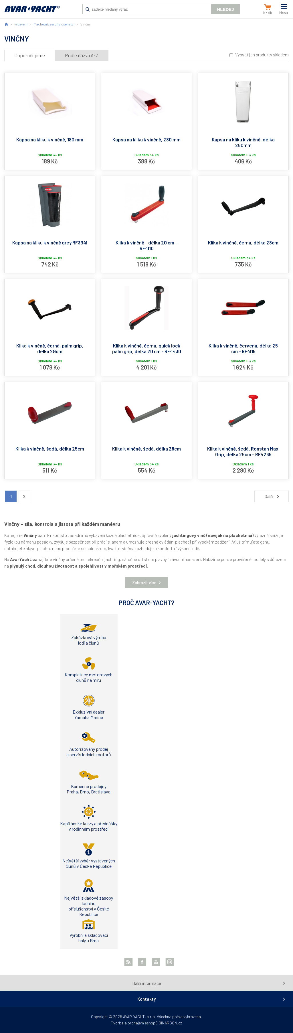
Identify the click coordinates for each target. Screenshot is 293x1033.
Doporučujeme (29, 55)
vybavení (20, 24)
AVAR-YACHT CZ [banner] (32, 12)
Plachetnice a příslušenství (53, 24)
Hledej (225, 9)
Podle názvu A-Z (81, 55)
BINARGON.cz (170, 1022)
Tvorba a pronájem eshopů (134, 1022)
